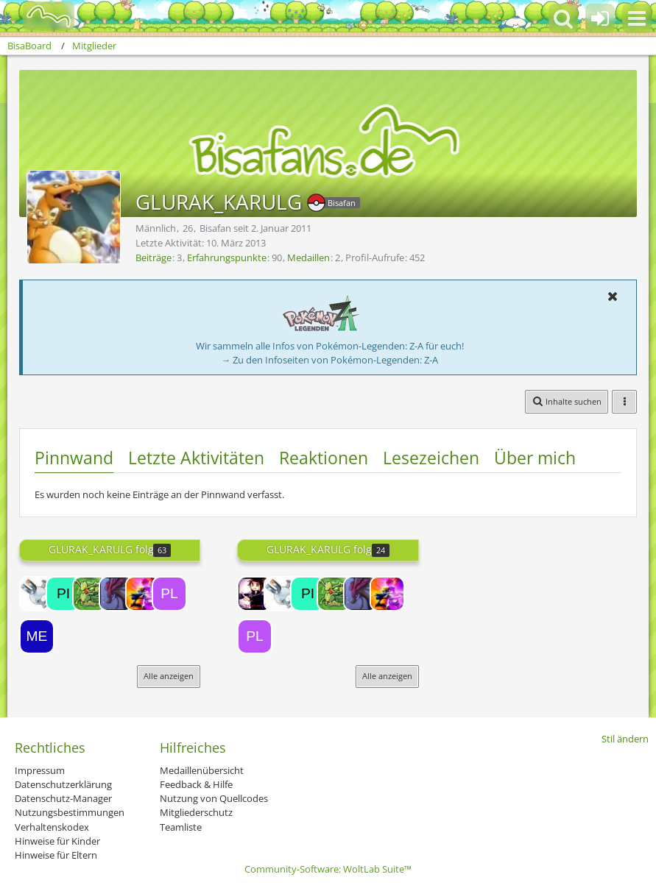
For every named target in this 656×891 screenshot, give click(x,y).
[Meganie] (36, 636)
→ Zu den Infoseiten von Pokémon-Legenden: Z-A (329, 359)
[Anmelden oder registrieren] (600, 18)
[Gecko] (89, 593)
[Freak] (143, 593)
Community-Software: (328, 869)
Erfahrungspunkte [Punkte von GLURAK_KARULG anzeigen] (227, 257)
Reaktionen (323, 457)
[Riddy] (116, 593)
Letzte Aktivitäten (196, 457)
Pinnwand (74, 457)
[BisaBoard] (39, 16)
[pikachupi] (63, 593)
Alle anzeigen (169, 675)
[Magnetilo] (36, 593)
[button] (637, 18)
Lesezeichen (431, 457)
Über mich (535, 457)
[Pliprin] (169, 593)
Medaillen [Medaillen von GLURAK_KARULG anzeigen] (308, 257)
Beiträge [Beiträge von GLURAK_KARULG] (153, 257)
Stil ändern (625, 738)
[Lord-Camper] (254, 593)
